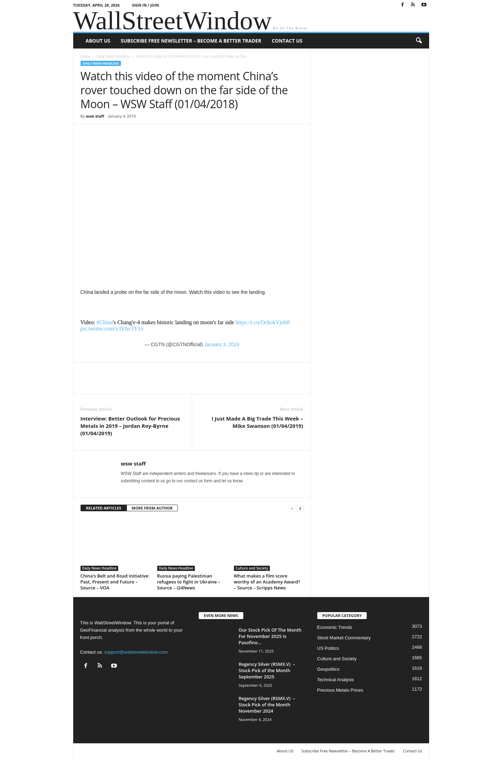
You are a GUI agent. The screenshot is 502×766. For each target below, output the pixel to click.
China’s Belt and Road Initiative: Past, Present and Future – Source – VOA (115, 582)
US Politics (328, 648)
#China (105, 322)
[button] (418, 41)
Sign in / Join (145, 5)
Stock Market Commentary (344, 637)
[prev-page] (291, 508)
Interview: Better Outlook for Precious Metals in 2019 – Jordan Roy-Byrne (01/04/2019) (130, 426)
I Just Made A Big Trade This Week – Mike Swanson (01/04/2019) (257, 422)
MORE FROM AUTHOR (152, 508)
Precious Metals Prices (340, 690)
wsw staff (95, 116)
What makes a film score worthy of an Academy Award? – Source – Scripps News (267, 582)
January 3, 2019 (221, 344)
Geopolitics (328, 669)
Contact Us (287, 40)
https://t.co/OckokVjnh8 (262, 322)
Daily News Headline (113, 56)
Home (85, 56)
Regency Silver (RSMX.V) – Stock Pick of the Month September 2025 (267, 670)
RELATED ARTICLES (103, 508)
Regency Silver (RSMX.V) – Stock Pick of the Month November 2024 (267, 704)
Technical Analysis (335, 679)
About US (98, 40)
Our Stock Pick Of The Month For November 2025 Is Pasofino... (270, 636)
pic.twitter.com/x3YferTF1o (112, 329)
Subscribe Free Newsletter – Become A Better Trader (191, 40)
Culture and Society (252, 568)
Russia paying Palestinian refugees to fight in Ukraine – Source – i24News (188, 582)
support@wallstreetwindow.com (136, 652)
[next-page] (300, 508)
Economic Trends (334, 627)
